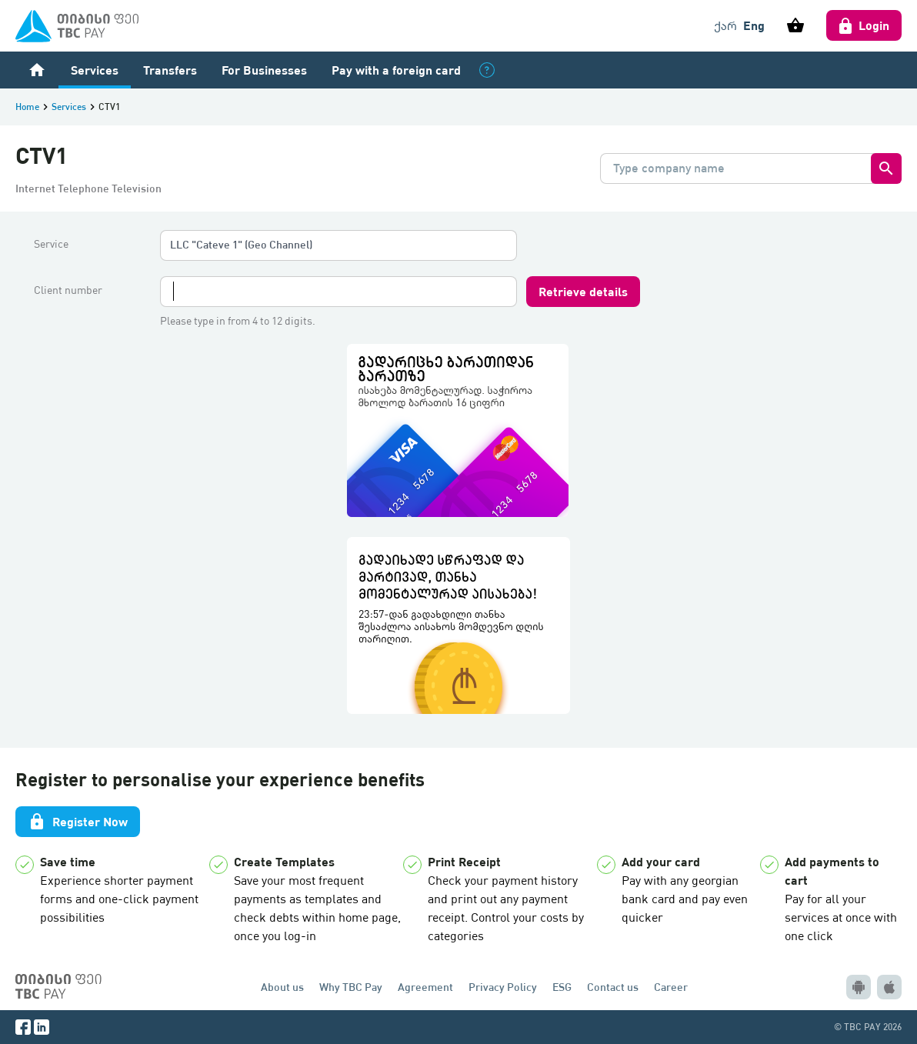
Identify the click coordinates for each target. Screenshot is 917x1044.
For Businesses (264, 70)
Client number (68, 290)
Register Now (78, 821)
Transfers (170, 70)
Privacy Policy (503, 986)
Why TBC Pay (350, 986)
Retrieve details (583, 291)
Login (864, 25)
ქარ (725, 25)
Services (94, 70)
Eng (754, 25)
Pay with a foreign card (396, 70)
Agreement (425, 986)
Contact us (613, 986)
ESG (562, 986)
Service (51, 244)
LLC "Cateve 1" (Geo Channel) (241, 244)
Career (671, 986)
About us (282, 986)
